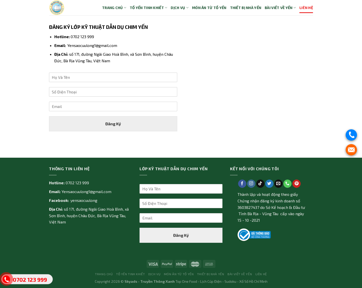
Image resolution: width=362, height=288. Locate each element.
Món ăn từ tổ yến (209, 8)
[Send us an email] (278, 184)
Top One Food (186, 281)
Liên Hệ (306, 8)
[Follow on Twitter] (269, 184)
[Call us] (287, 184)
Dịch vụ (180, 7)
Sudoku (230, 281)
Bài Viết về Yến (280, 7)
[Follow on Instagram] (251, 184)
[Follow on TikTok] (260, 184)
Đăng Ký (113, 123)
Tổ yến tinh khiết (148, 7)
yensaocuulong (83, 200)
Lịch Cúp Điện (210, 281)
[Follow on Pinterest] (296, 184)
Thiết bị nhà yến (245, 8)
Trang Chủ (114, 7)
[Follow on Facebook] (242, 184)
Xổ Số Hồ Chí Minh (253, 281)
